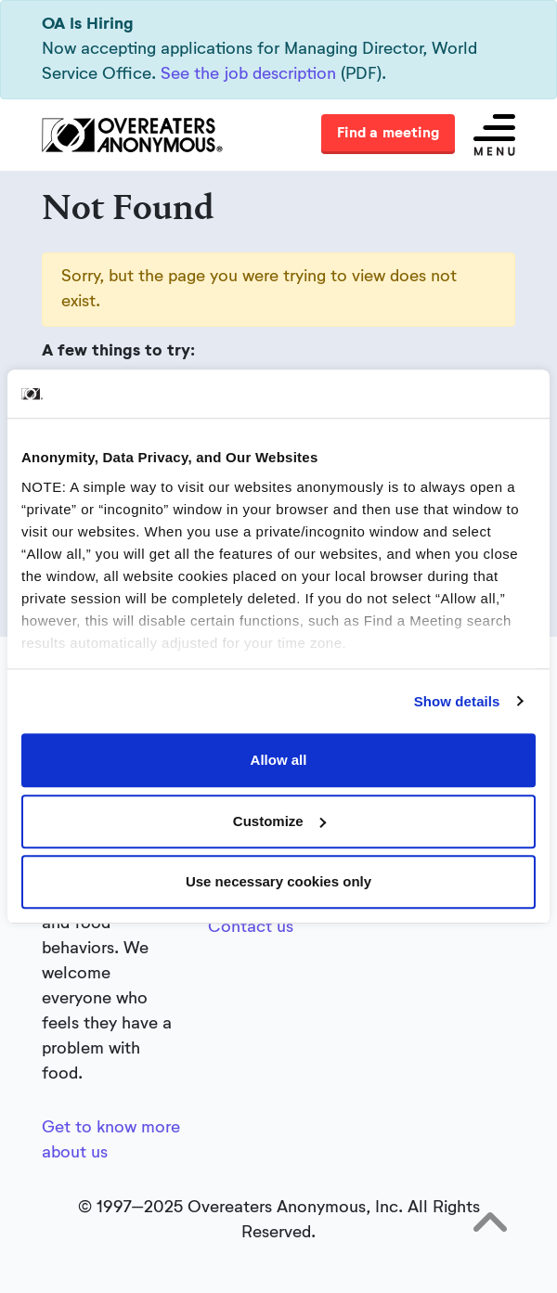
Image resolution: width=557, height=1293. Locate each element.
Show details (457, 701)
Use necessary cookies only (278, 881)
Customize (279, 821)
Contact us (250, 927)
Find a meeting (388, 133)
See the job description (248, 74)
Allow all (279, 760)
